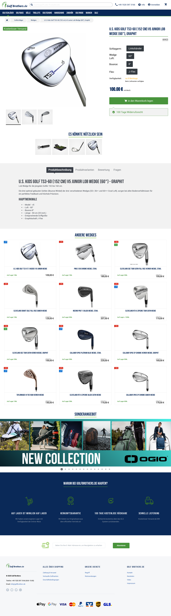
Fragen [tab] (117, 169)
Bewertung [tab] (104, 169)
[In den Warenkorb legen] (138, 100)
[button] (61, 469)
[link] (110, 511)
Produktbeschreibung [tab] (59, 169)
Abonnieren (121, 545)
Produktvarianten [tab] (84, 169)
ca (131, 78)
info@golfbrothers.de (18, 584)
